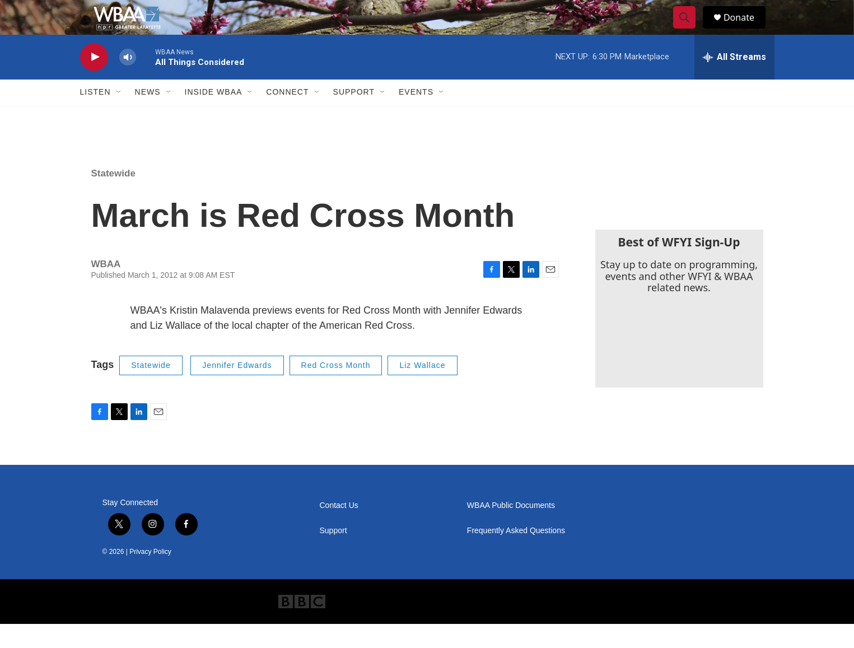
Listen (95, 116)
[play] (94, 81)
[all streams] (734, 81)
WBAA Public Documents (511, 529)
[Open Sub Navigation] (119, 116)
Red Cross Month (336, 389)
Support (354, 116)
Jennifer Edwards (237, 389)
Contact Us (339, 529)
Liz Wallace (422, 389)
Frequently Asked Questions (516, 555)
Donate (746, 29)
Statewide (113, 197)
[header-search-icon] (689, 29)
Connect (287, 116)
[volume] (127, 81)
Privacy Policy (150, 576)
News (148, 116)
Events (416, 116)
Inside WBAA (213, 116)
